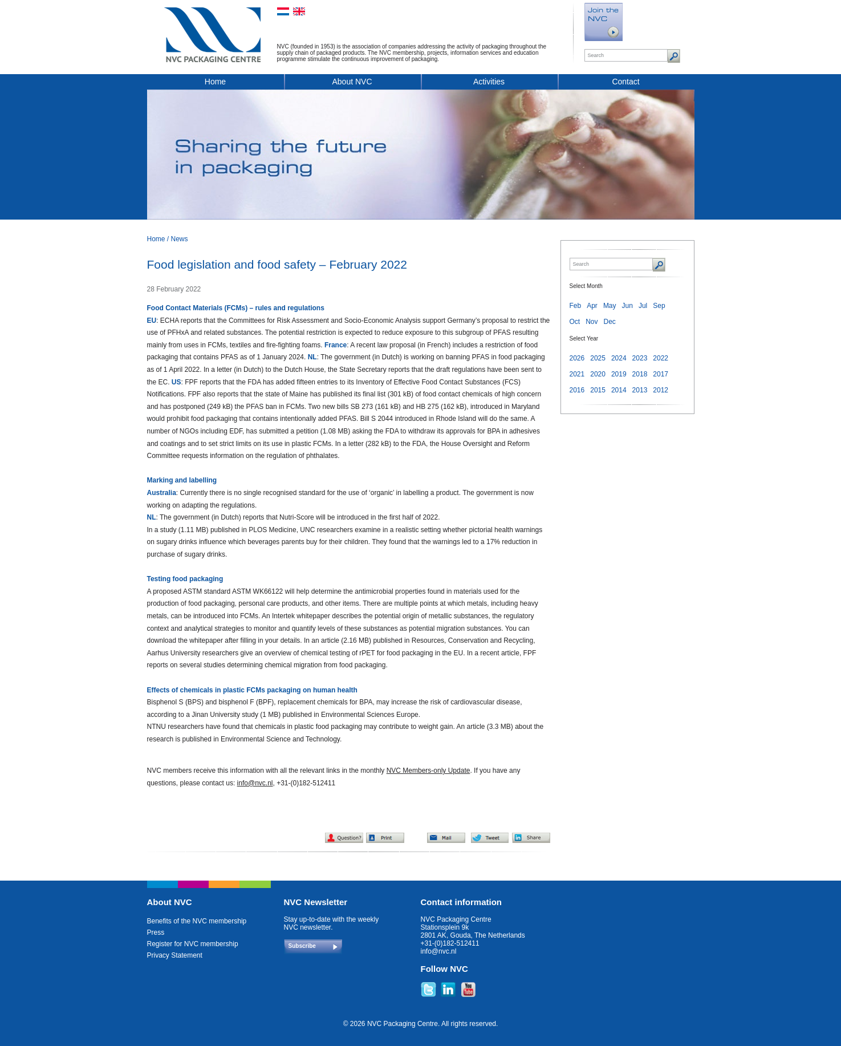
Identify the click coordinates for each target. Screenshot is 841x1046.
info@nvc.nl (255, 783)
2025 (598, 358)
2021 (577, 374)
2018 (640, 374)
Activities (489, 81)
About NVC (352, 81)
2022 (660, 358)
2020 (598, 374)
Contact (625, 81)
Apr (592, 306)
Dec (610, 322)
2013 (640, 390)
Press (156, 932)
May (609, 306)
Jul (643, 306)
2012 (660, 390)
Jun (627, 306)
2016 (577, 390)
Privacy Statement (174, 955)
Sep (659, 306)
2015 (598, 390)
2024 (619, 358)
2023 (640, 358)
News (179, 239)
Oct (575, 322)
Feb (576, 306)
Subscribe (302, 946)
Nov (592, 322)
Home (215, 81)
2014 (619, 390)
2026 (577, 358)
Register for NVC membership (192, 944)
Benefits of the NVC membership (197, 921)
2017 (660, 374)
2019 (619, 374)
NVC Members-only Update (428, 771)
